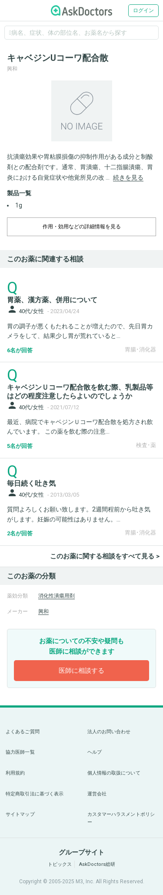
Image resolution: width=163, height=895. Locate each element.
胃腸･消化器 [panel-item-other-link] (140, 349)
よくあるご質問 (23, 732)
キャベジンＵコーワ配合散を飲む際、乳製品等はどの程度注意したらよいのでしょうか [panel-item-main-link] (80, 391)
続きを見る (128, 177)
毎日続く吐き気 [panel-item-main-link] (31, 483)
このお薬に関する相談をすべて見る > (105, 556)
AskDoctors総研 (97, 864)
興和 (43, 611)
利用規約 (15, 773)
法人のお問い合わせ (109, 732)
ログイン (143, 10)
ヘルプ (94, 752)
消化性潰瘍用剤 (56, 596)
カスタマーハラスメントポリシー (121, 818)
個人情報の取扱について (113, 773)
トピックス (60, 864)
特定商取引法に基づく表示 (34, 794)
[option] (81, 110)
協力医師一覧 (20, 752)
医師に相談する (81, 671)
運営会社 (96, 794)
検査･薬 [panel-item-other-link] (146, 445)
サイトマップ (20, 814)
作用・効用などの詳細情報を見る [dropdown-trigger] (82, 227)
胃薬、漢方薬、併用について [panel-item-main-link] (52, 300)
